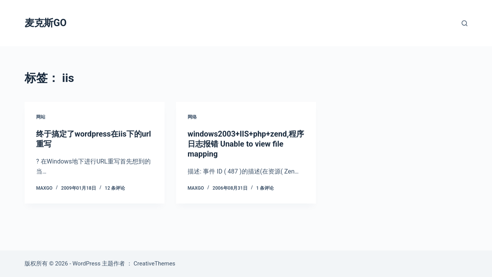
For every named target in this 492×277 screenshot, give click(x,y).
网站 (40, 117)
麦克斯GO (45, 22)
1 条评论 (265, 188)
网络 (192, 117)
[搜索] (464, 23)
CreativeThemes (155, 263)
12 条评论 (115, 188)
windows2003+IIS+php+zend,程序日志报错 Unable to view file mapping (246, 144)
